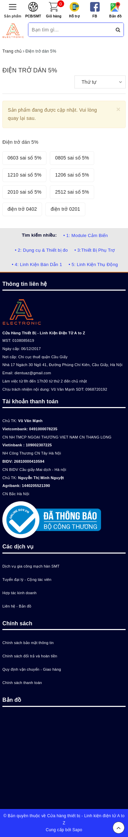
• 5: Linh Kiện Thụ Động (93, 264)
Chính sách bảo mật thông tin (28, 643)
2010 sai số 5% (24, 192)
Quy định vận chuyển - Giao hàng (31, 669)
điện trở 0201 (65, 209)
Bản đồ (115, 16)
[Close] (118, 109)
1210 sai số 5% (24, 175)
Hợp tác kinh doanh (19, 593)
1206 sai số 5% (72, 175)
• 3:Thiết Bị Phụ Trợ (94, 250)
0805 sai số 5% (72, 158)
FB (95, 16)
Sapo (77, 829)
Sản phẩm (13, 16)
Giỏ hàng (53, 16)
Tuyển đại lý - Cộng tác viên (27, 579)
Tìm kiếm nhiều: (39, 235)
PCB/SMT (33, 16)
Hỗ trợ (74, 16)
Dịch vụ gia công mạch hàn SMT (31, 566)
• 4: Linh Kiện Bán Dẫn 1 (37, 264)
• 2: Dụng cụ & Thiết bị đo (41, 250)
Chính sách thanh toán (22, 683)
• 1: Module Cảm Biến (85, 235)
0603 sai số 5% (24, 158)
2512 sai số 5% (72, 192)
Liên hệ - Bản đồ (16, 606)
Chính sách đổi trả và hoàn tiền (29, 656)
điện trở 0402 (22, 209)
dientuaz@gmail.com (32, 373)
